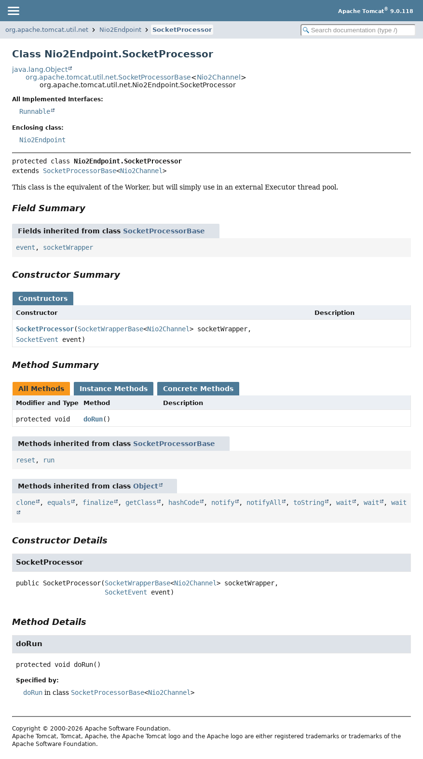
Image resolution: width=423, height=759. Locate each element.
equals (58, 502)
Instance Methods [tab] (114, 389)
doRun (93, 419)
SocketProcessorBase (79, 171)
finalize (97, 502)
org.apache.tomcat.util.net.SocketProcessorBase (108, 77)
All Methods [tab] (41, 389)
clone (25, 502)
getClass (140, 502)
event (25, 247)
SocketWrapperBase (110, 329)
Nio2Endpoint (120, 29)
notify (222, 502)
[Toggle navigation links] (13, 10)
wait (344, 502)
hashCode (183, 502)
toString (308, 502)
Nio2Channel (219, 77)
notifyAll (263, 502)
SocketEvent (37, 339)
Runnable (34, 111)
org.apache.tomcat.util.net (46, 29)
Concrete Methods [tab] (198, 389)
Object (145, 486)
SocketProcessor (182, 29)
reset (25, 460)
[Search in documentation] (358, 30)
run (49, 460)
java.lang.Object (40, 69)
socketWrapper (68, 247)
